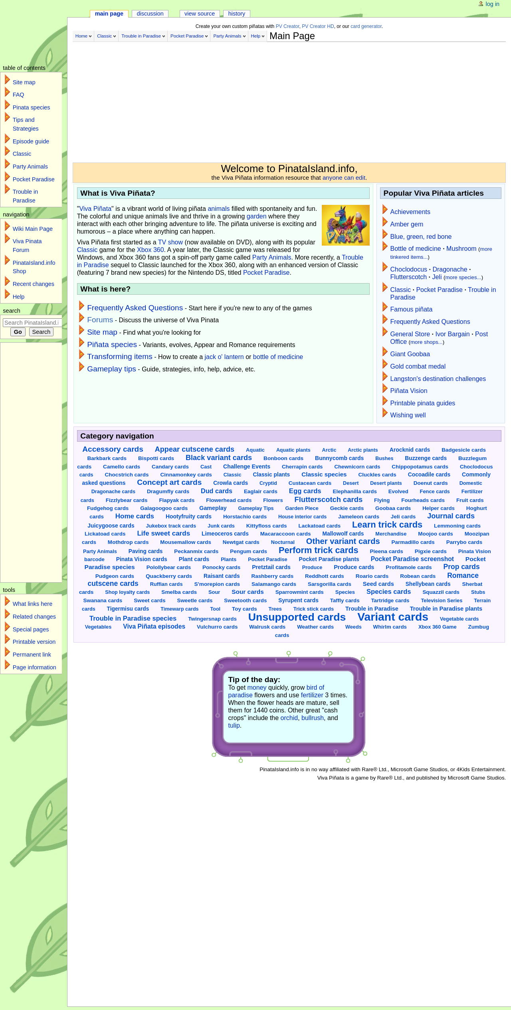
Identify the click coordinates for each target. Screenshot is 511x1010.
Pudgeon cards (114, 576)
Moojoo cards (435, 534)
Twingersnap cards (212, 619)
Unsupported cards (297, 617)
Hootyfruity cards (189, 516)
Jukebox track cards (171, 526)
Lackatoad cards (320, 526)
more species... (463, 277)
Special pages (31, 629)
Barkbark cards (107, 458)
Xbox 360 (150, 249)
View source (199, 13)
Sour (214, 592)
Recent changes (33, 284)
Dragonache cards (113, 491)
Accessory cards (112, 449)
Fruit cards (470, 500)
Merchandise (390, 534)
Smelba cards (179, 592)
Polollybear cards (169, 567)
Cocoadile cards (429, 475)
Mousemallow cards (185, 542)
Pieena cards (386, 551)
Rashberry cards (273, 576)
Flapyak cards (176, 500)
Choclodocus (409, 269)
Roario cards (372, 576)
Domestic (471, 483)
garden (257, 216)
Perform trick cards (318, 550)
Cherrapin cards (302, 467)
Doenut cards (431, 483)
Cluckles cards (377, 475)
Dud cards (216, 490)
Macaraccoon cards (285, 534)
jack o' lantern (224, 356)
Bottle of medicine (415, 248)
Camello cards (121, 467)
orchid (289, 717)
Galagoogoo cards (164, 508)
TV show (170, 242)
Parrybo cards (464, 542)
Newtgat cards (241, 542)
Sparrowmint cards (299, 592)
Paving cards (146, 551)
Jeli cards (403, 517)
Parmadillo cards (413, 542)
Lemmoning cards (457, 526)
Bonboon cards (283, 458)
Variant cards (392, 616)
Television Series (441, 600)
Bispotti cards (156, 458)
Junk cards (221, 526)
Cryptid (268, 483)
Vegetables (98, 627)
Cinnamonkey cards (186, 475)
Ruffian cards (166, 584)
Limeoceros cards (225, 534)
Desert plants (386, 483)
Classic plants (271, 474)
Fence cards (435, 491)
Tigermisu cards (128, 609)
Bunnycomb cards (339, 458)
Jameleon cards (358, 517)
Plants (228, 559)
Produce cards (354, 567)
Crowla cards (230, 483)
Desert (350, 483)
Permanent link (32, 654)
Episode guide (31, 141)
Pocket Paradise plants (329, 559)
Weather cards (315, 627)
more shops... (426, 342)
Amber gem (407, 224)
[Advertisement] (272, 99)
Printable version (34, 642)
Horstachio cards (245, 517)
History (237, 13)
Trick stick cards (313, 609)
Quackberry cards (169, 576)
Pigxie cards (431, 551)
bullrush (312, 717)
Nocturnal (283, 542)
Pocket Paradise (187, 36)
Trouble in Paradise (141, 36)
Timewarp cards (179, 609)
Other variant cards (343, 541)
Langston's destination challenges (438, 378)
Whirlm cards (390, 627)
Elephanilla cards (355, 491)
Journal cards (451, 516)
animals (219, 208)
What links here (33, 604)
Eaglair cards (260, 491)
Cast (206, 467)
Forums (100, 320)
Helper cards (438, 508)
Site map (102, 332)
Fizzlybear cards (127, 500)
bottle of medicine (278, 356)
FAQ (18, 94)
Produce (312, 567)
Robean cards (418, 576)
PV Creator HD (318, 26)
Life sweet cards (163, 533)
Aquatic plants (293, 450)
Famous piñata (411, 309)
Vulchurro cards (217, 627)
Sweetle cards (195, 600)
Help (256, 36)
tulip (234, 725)
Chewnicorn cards (357, 467)
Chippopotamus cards (420, 467)
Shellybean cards (428, 584)
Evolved (398, 491)
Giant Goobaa (410, 354)
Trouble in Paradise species (132, 618)
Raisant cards (222, 576)
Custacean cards (310, 483)
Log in (493, 4)
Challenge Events (246, 466)
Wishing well (408, 415)
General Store (410, 334)
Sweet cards (149, 600)
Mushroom (461, 248)
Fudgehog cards (108, 508)
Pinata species (31, 107)
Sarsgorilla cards (329, 584)
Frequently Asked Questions (135, 308)
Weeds (353, 627)
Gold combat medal (418, 366)
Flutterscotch (408, 277)
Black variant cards (219, 458)
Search (11, 311)
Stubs (478, 592)
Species (345, 592)
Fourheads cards (423, 500)
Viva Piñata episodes (154, 626)
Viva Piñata (95, 208)
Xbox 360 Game (437, 627)
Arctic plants (363, 450)
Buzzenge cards (426, 458)
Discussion (150, 13)
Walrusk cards (267, 627)
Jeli (437, 277)
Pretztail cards (271, 567)
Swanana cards (103, 600)
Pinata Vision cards (141, 559)
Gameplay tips (111, 369)
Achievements (410, 211)
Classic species (324, 474)
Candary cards (170, 467)
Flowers (273, 500)
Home (81, 36)
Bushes (384, 458)
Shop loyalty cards (127, 592)
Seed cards (378, 584)
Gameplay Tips (256, 508)
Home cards (134, 516)
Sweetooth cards (245, 600)
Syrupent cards (298, 600)
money (257, 687)
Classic (104, 36)
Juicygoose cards (110, 525)
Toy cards (244, 609)
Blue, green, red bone (421, 236)
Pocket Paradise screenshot (412, 559)
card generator (366, 26)
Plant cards (194, 559)
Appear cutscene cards (194, 449)
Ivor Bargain (452, 334)
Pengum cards (248, 551)
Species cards (388, 591)
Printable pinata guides (423, 403)
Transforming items (120, 356)
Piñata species (112, 344)
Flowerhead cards (229, 500)
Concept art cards (169, 482)
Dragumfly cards (168, 491)
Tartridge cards (390, 600)
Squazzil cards (441, 592)
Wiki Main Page (33, 229)
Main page (109, 13)
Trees (275, 609)
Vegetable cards (459, 619)
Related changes (34, 616)
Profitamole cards (409, 567)
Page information (34, 667)
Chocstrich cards (127, 475)
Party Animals (227, 36)
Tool (215, 609)
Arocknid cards (410, 449)
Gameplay (212, 508)
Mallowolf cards (343, 533)
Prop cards (462, 567)
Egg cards (305, 491)
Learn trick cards (387, 525)
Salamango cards (274, 584)
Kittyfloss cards (266, 526)
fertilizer (312, 695)
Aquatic (255, 450)
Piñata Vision (409, 390)
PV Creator (287, 26)
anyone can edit (344, 177)
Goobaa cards (393, 508)
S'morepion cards (217, 584)
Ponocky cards (221, 567)
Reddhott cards (324, 576)
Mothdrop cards (128, 542)
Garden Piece (301, 508)
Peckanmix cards (196, 551)
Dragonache (449, 269)
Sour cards (247, 591)
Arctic (329, 450)
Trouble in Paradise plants (446, 608)
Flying (382, 500)
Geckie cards (347, 508)
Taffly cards (345, 600)
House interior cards (302, 517)
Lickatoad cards (105, 534)
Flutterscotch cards (329, 499)
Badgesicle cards (464, 450)
